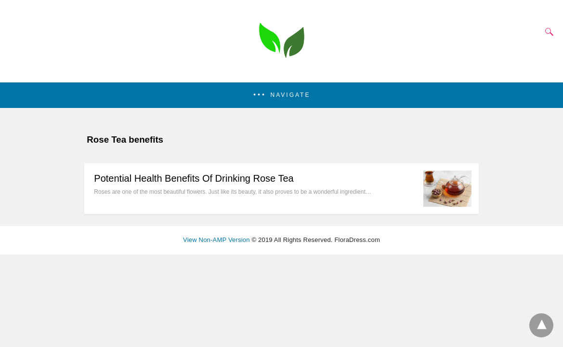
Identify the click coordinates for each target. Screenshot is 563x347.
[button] (281, 95)
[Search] (547, 32)
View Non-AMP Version (216, 239)
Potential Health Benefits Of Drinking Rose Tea (193, 178)
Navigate (291, 95)
